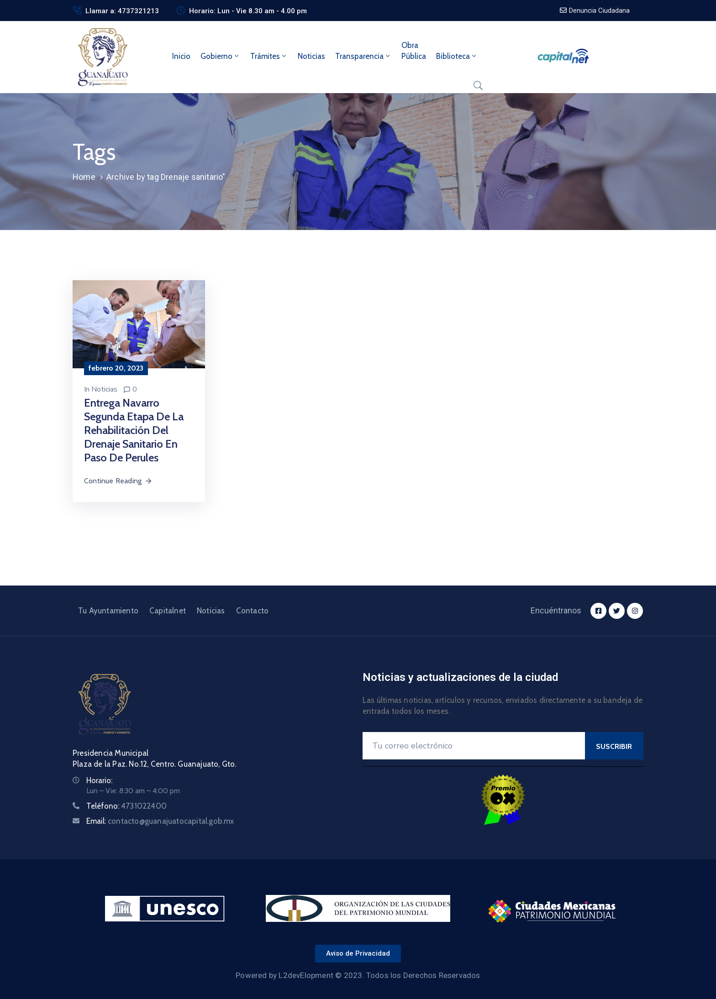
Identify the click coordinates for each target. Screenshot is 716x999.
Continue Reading (118, 480)
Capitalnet (167, 610)
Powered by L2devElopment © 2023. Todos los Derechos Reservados (358, 975)
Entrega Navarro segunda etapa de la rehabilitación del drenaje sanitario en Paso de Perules (134, 430)
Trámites (269, 56)
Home (84, 177)
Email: (160, 821)
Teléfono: (126, 806)
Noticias (311, 56)
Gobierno (220, 56)
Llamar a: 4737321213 (122, 11)
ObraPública (413, 51)
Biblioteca (457, 56)
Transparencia (363, 56)
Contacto (252, 610)
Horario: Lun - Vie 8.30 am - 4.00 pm (248, 11)
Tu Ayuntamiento (108, 610)
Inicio (181, 56)
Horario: (99, 780)
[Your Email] (474, 745)
